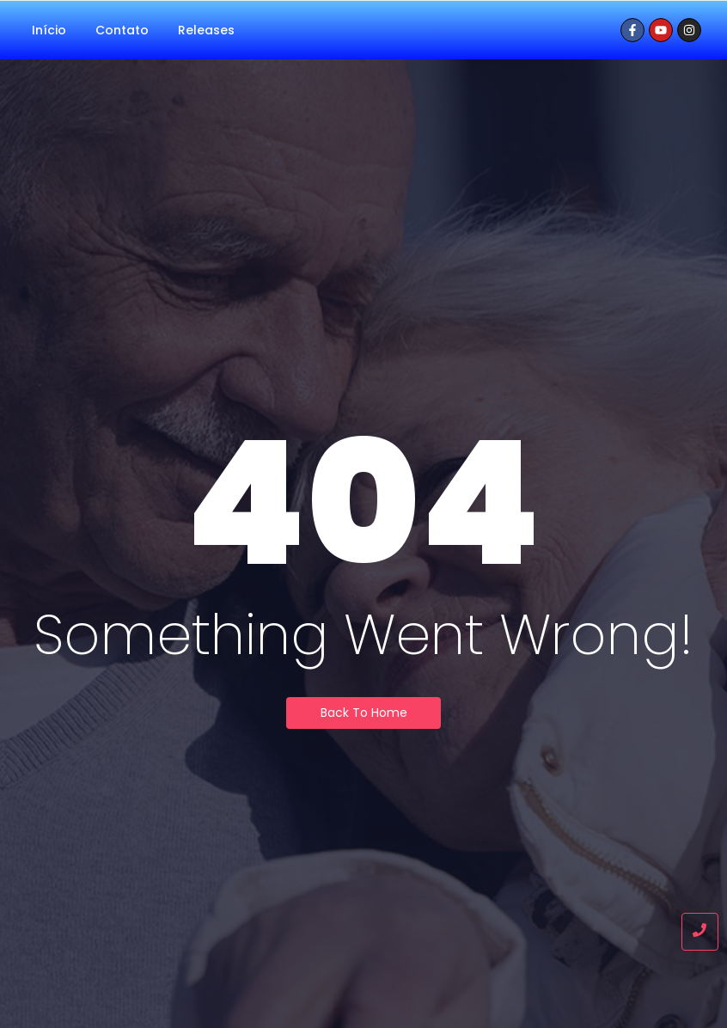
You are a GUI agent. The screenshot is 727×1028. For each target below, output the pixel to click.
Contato (122, 30)
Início (49, 30)
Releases (206, 30)
